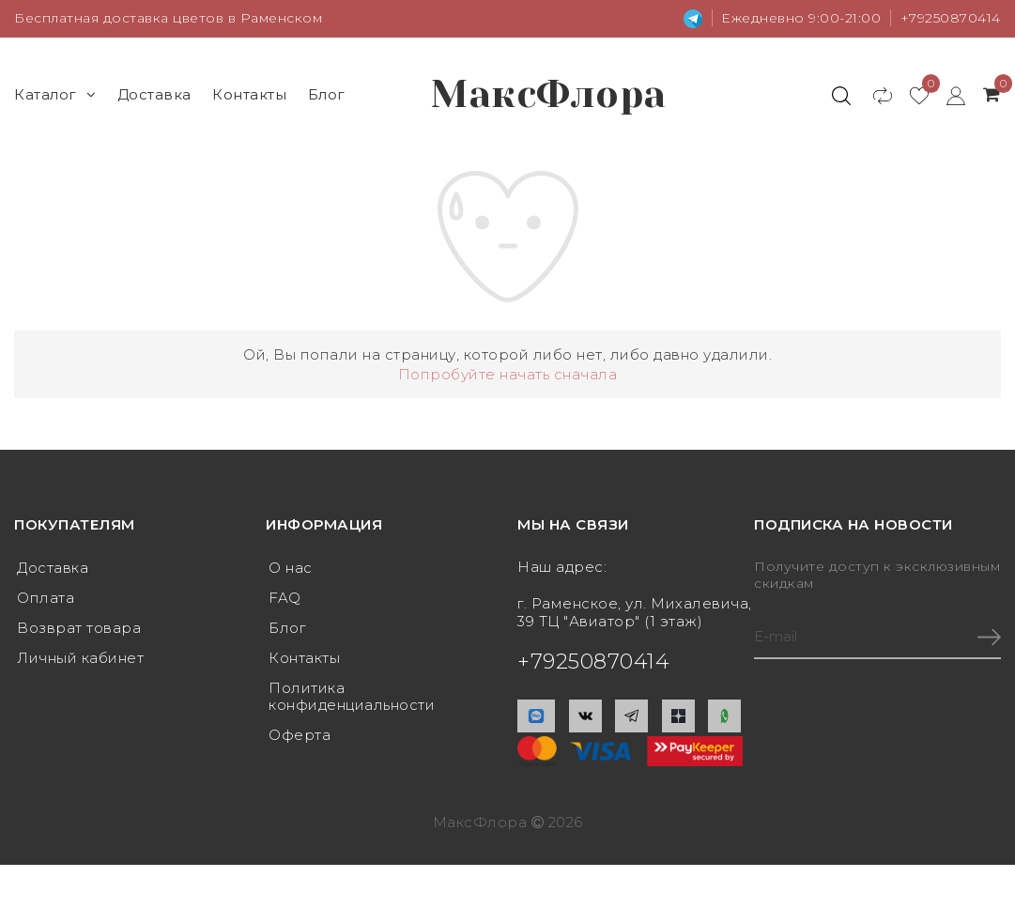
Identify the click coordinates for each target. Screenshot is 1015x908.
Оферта (300, 735)
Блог (327, 94)
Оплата (45, 598)
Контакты (249, 94)
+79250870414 (950, 17)
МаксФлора (549, 94)
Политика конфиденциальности (352, 696)
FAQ (285, 598)
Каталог (55, 94)
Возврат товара (79, 628)
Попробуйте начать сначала (508, 374)
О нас (291, 568)
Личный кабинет (80, 658)
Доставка (154, 94)
